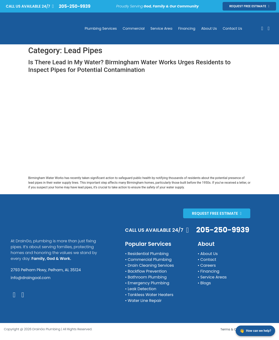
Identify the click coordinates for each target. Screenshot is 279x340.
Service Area (161, 28)
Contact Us (232, 28)
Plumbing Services (101, 28)
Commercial (133, 28)
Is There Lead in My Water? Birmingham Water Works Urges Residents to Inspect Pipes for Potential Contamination (129, 65)
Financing (186, 28)
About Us (209, 28)
